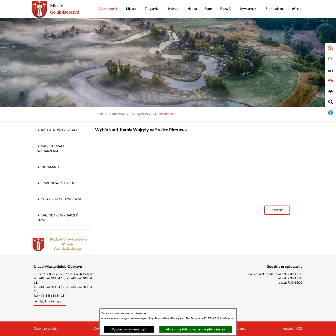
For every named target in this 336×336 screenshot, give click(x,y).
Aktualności (117, 114)
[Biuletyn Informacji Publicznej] (330, 80)
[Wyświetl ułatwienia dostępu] (330, 91)
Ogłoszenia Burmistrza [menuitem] (59, 199)
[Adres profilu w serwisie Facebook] (330, 112)
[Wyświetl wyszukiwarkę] (330, 102)
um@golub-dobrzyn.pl (49, 301)
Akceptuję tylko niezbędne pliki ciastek (195, 329)
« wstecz (277, 210)
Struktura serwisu (46, 328)
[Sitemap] (330, 70)
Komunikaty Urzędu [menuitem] (56, 183)
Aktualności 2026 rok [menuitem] (58, 130)
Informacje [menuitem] (49, 167)
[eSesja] (330, 59)
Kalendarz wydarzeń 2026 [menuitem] (57, 218)
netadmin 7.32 (292, 328)
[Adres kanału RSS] (330, 48)
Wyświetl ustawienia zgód (129, 329)
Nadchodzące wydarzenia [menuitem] (51, 149)
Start (100, 114)
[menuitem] (108, 9)
